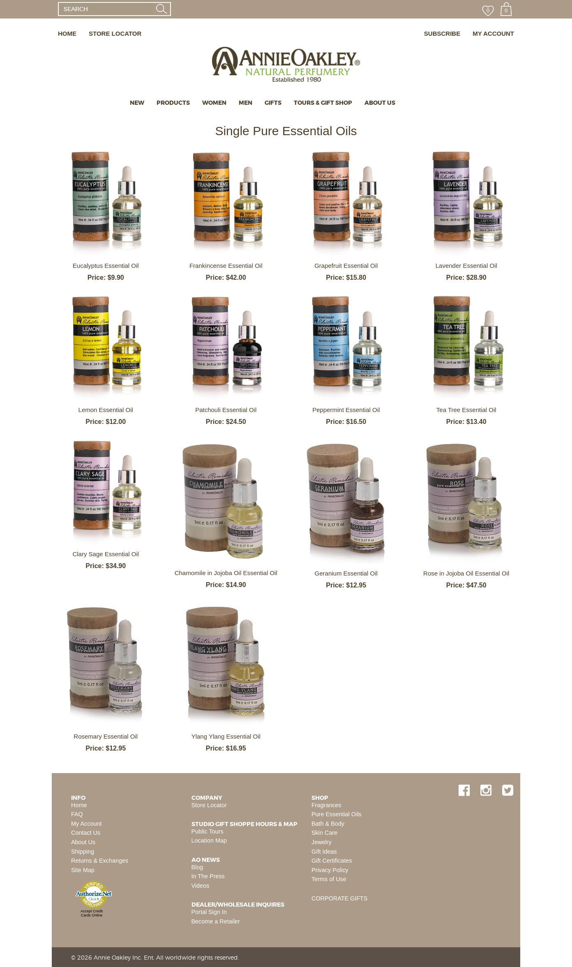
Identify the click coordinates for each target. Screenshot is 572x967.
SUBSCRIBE (442, 33)
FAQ (77, 814)
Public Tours (207, 831)
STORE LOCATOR (115, 33)
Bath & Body (327, 823)
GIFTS (273, 102)
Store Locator (209, 805)
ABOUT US (379, 102)
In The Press (208, 876)
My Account (86, 823)
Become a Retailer (215, 921)
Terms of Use (328, 879)
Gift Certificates (331, 860)
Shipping (82, 851)
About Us (83, 842)
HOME (67, 33)
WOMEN (214, 102)
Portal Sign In (209, 912)
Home (79, 805)
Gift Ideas (324, 851)
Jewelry (321, 842)
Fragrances (326, 805)
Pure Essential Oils (336, 814)
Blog (197, 867)
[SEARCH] (105, 9)
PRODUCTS (173, 102)
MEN (245, 102)
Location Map (209, 840)
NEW (137, 102)
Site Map (83, 870)
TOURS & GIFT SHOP (323, 102)
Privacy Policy (329, 870)
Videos (200, 885)
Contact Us (85, 832)
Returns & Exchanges (99, 860)
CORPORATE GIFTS (339, 898)
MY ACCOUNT (493, 33)
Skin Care (324, 832)
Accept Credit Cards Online (92, 913)
